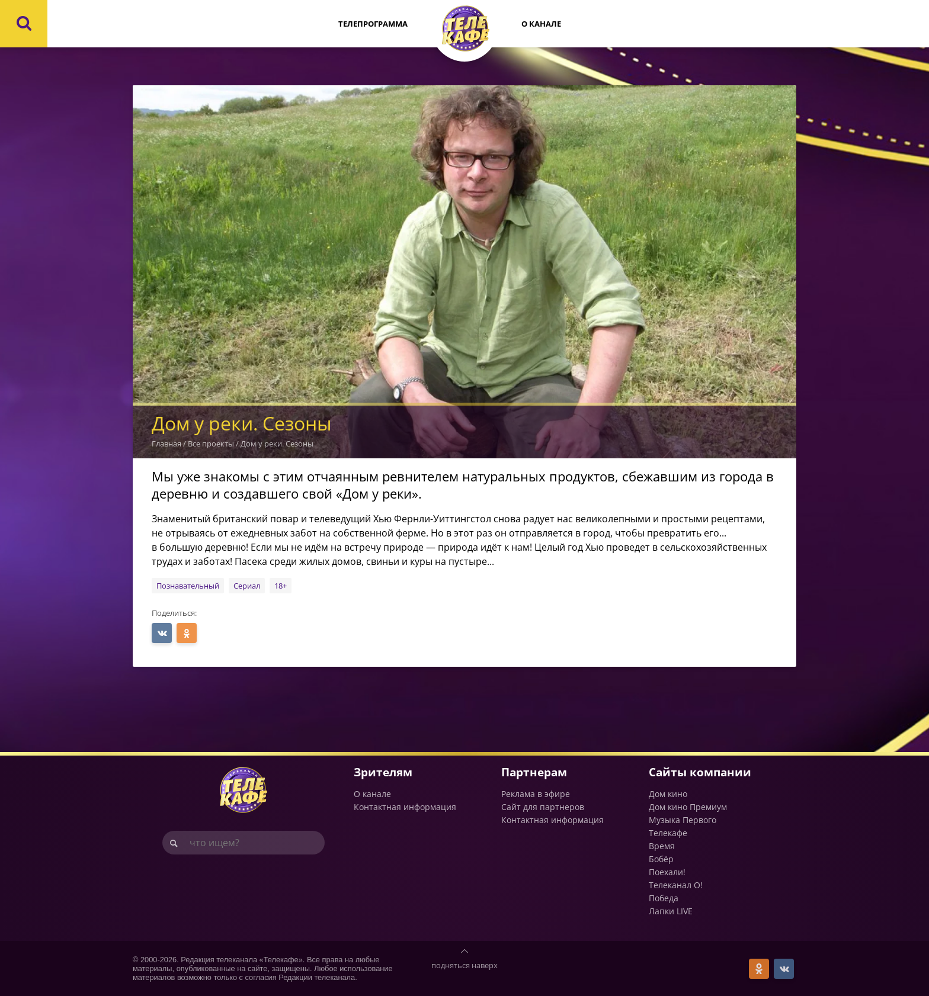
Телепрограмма (373, 23)
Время (662, 846)
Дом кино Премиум (688, 806)
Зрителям (383, 772)
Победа (663, 898)
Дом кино (668, 793)
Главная (166, 443)
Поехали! (667, 872)
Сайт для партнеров (542, 806)
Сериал (246, 585)
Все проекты (211, 443)
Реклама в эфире (535, 793)
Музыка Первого (682, 819)
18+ (280, 585)
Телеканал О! (676, 885)
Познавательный (187, 585)
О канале (541, 23)
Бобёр (661, 859)
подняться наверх (464, 965)
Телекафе (668, 832)
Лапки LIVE (671, 911)
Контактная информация (405, 806)
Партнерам (534, 772)
